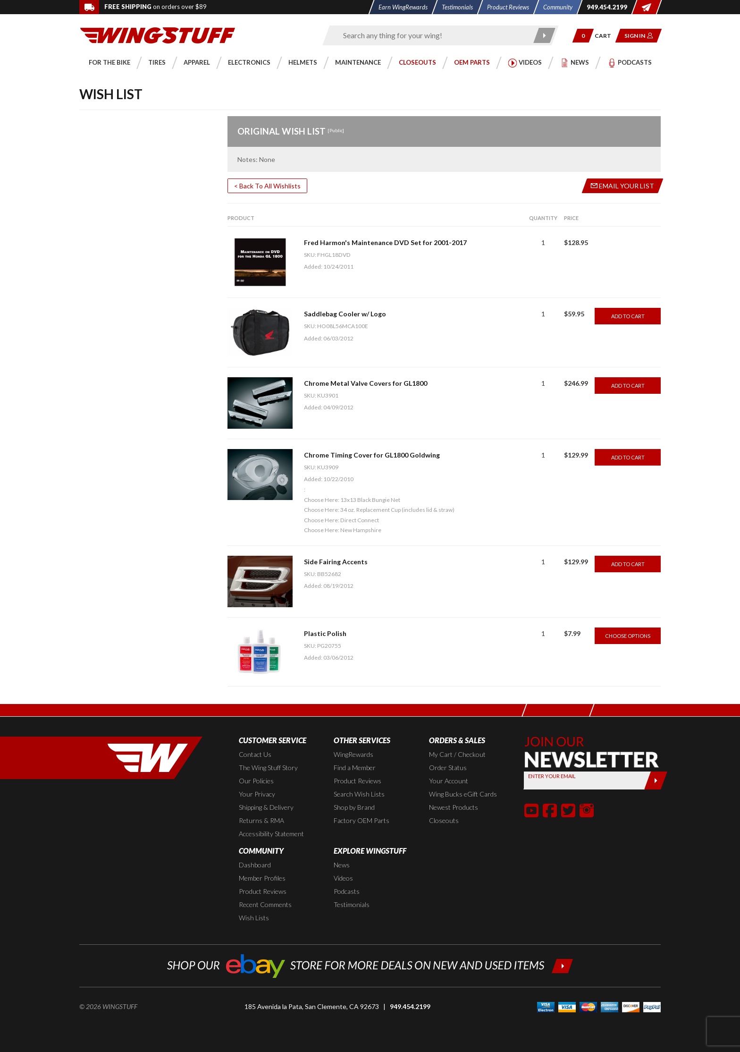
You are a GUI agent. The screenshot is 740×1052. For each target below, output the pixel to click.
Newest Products (453, 807)
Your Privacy (257, 794)
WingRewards (353, 754)
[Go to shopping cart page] (606, 35)
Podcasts (347, 891)
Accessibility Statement (271, 834)
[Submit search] (545, 35)
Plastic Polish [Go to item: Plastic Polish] (325, 633)
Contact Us (255, 754)
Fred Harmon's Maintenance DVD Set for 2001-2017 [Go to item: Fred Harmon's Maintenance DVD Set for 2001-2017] (385, 242)
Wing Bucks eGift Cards (463, 794)
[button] (583, 35)
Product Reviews (357, 781)
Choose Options (627, 636)
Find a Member (355, 768)
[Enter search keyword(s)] (432, 35)
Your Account (448, 781)
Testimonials (352, 904)
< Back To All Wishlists (267, 186)
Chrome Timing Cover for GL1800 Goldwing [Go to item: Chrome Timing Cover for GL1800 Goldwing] (372, 455)
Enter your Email (552, 776)
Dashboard (255, 865)
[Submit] (655, 780)
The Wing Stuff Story (268, 768)
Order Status (448, 768)
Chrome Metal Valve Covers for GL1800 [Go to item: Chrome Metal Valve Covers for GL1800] (365, 383)
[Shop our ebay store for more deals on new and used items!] (370, 965)
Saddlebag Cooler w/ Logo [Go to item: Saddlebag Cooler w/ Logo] (345, 314)
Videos (343, 878)
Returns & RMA (261, 820)
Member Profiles (262, 878)
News (342, 865)
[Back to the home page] (157, 35)
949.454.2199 (410, 1006)
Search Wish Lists (359, 794)
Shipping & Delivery (266, 807)
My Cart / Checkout (457, 754)
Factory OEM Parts (361, 820)
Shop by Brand (354, 807)
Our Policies (256, 781)
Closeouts (444, 820)
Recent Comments (265, 904)
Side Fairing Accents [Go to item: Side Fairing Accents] (336, 562)
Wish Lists (254, 918)
